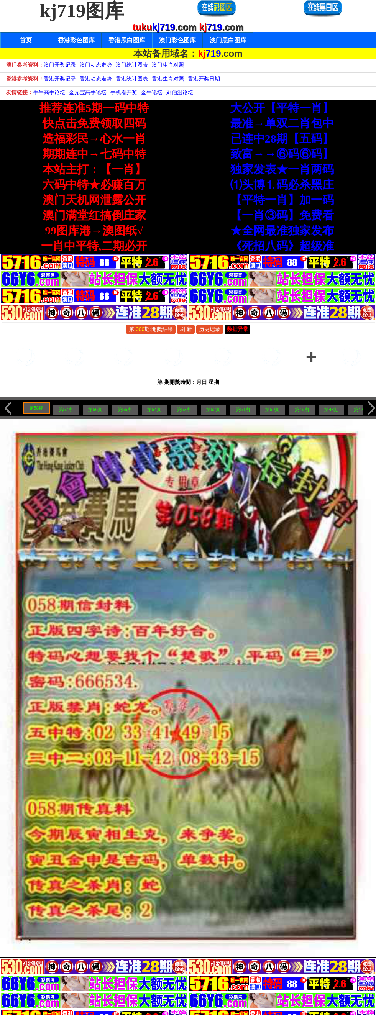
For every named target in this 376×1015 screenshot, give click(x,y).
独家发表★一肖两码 (282, 169)
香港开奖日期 (204, 78)
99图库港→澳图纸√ (94, 230)
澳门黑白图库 (228, 40)
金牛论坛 (152, 92)
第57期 (66, 409)
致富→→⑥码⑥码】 (282, 154)
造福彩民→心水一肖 (94, 138)
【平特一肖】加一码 (282, 199)
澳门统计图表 (132, 65)
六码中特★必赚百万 (94, 184)
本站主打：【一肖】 (94, 169)
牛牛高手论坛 (49, 92)
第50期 (272, 409)
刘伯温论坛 (179, 92)
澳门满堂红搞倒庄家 (94, 215)
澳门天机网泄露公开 (94, 199)
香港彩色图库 (76, 40)
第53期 (184, 409)
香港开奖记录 (60, 78)
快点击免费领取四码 (94, 123)
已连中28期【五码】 (282, 138)
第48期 (331, 409)
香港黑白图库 (126, 40)
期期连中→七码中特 (94, 154)
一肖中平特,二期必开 (94, 245)
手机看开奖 (123, 92)
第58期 (36, 408)
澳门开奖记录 (60, 65)
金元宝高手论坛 (88, 92)
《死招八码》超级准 (282, 245)
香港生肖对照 (168, 78)
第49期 (302, 409)
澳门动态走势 (96, 65)
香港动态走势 (96, 78)
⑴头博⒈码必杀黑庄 (282, 184)
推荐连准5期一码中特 (94, 108)
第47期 (361, 409)
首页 (26, 40)
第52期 (213, 409)
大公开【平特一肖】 (282, 108)
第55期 (125, 409)
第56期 (95, 409)
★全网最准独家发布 (282, 230)
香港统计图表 (132, 78)
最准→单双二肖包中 (282, 123)
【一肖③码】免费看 (282, 215)
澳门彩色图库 (177, 40)
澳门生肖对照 (168, 65)
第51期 (243, 409)
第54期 (154, 409)
